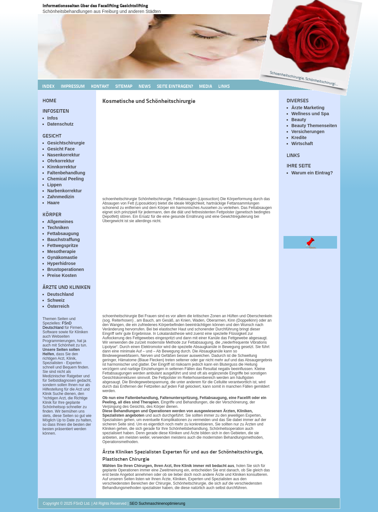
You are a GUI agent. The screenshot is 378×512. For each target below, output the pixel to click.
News (145, 86)
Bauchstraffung (63, 239)
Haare (53, 202)
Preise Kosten (62, 275)
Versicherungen (307, 131)
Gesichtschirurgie (66, 142)
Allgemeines (60, 221)
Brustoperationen (65, 269)
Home (49, 100)
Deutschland (60, 294)
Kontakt (100, 86)
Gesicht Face (61, 148)
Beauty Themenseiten (314, 125)
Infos (52, 118)
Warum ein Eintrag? (312, 172)
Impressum (73, 86)
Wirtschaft (302, 143)
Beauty (298, 119)
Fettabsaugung (63, 233)
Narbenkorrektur (64, 190)
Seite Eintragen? (175, 86)
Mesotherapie (61, 251)
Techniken (58, 227)
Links (224, 86)
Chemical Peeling (65, 178)
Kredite (298, 137)
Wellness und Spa (310, 113)
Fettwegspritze (62, 245)
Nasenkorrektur (63, 154)
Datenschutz (60, 124)
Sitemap (123, 86)
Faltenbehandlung (66, 172)
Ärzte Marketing (307, 107)
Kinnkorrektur (62, 166)
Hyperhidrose (61, 263)
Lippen (54, 184)
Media (205, 86)
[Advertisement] (176, 152)
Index (48, 86)
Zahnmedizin (60, 196)
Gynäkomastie (62, 257)
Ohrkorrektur (60, 160)
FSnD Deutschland (57, 325)
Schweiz (56, 300)
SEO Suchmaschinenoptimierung (157, 503)
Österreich (58, 306)
